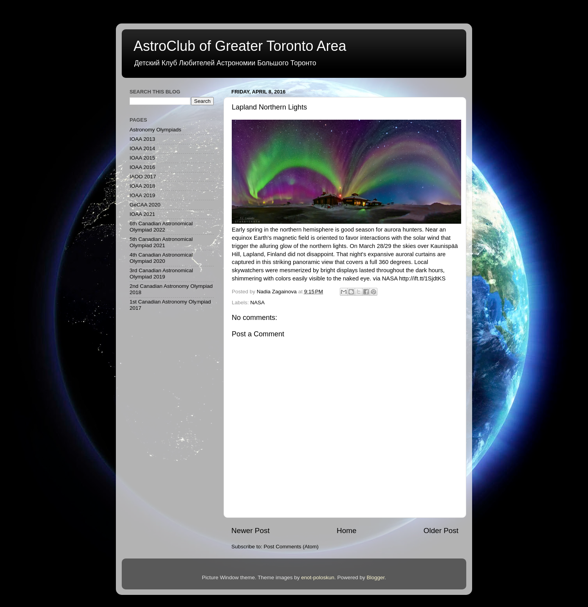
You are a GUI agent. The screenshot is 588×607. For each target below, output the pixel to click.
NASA (257, 302)
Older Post (441, 530)
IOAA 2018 (142, 186)
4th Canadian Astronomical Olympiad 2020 (161, 258)
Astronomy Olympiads (155, 130)
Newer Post (250, 530)
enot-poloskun (317, 577)
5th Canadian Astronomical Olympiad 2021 (161, 242)
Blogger (376, 577)
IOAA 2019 (142, 195)
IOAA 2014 (142, 148)
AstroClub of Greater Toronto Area (239, 46)
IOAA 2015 (142, 158)
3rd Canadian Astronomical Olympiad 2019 (161, 274)
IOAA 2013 (142, 139)
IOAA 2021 (142, 214)
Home (346, 530)
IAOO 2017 (143, 177)
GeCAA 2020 (145, 205)
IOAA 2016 (142, 167)
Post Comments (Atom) (291, 547)
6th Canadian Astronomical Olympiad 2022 (161, 227)
